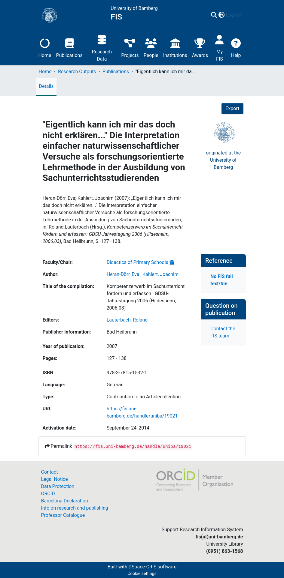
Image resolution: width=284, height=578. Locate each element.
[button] (221, 15)
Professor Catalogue (63, 515)
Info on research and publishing (74, 508)
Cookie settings (142, 573)
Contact (49, 472)
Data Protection (58, 486)
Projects (130, 47)
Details (46, 86)
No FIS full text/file (221, 280)
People (151, 47)
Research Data (101, 47)
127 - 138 (117, 358)
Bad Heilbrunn (122, 332)
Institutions (175, 47)
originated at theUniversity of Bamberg (223, 160)
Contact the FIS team (222, 332)
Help (236, 47)
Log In (232, 15)
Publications (69, 47)
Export (232, 108)
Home (44, 47)
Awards (200, 47)
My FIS (219, 47)
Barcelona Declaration (64, 501)
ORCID (48, 493)
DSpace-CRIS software (152, 567)
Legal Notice (54, 479)
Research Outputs (77, 71)
